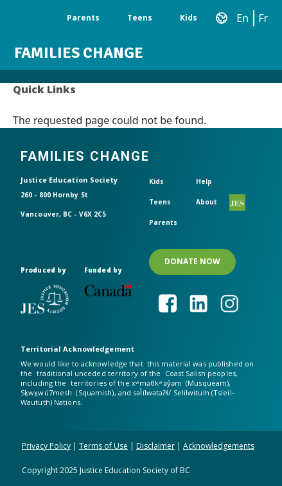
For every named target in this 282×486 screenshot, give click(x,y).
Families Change (78, 52)
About (207, 201)
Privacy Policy (46, 445)
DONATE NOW (192, 261)
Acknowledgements (218, 445)
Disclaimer (155, 445)
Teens (139, 17)
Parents (83, 17)
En (242, 18)
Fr (263, 18)
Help (204, 181)
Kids (188, 17)
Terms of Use (103, 445)
